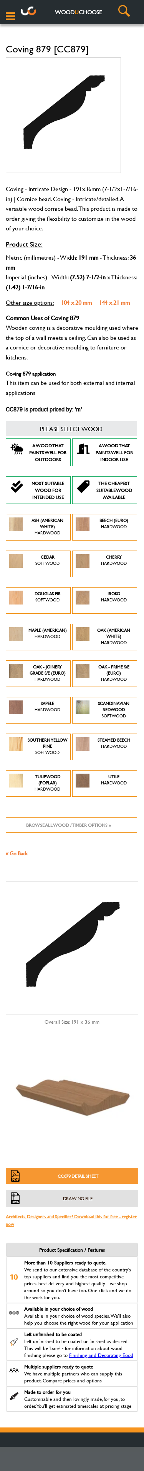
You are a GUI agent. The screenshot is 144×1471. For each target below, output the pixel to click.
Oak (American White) (103, 637)
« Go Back (17, 853)
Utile (101, 783)
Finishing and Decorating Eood (101, 1355)
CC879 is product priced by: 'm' (44, 410)
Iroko (101, 600)
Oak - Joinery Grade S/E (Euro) (37, 673)
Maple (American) (38, 637)
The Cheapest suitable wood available (104, 490)
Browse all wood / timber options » (68, 824)
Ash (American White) (36, 527)
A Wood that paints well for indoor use (104, 452)
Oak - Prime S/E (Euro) (102, 673)
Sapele (34, 710)
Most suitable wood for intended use (37, 490)
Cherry (101, 564)
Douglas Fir (35, 600)
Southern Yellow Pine (38, 747)
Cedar (34, 564)
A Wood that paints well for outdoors (38, 452)
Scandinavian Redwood (103, 710)
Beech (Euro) (102, 527)
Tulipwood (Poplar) (34, 783)
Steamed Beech (103, 747)
